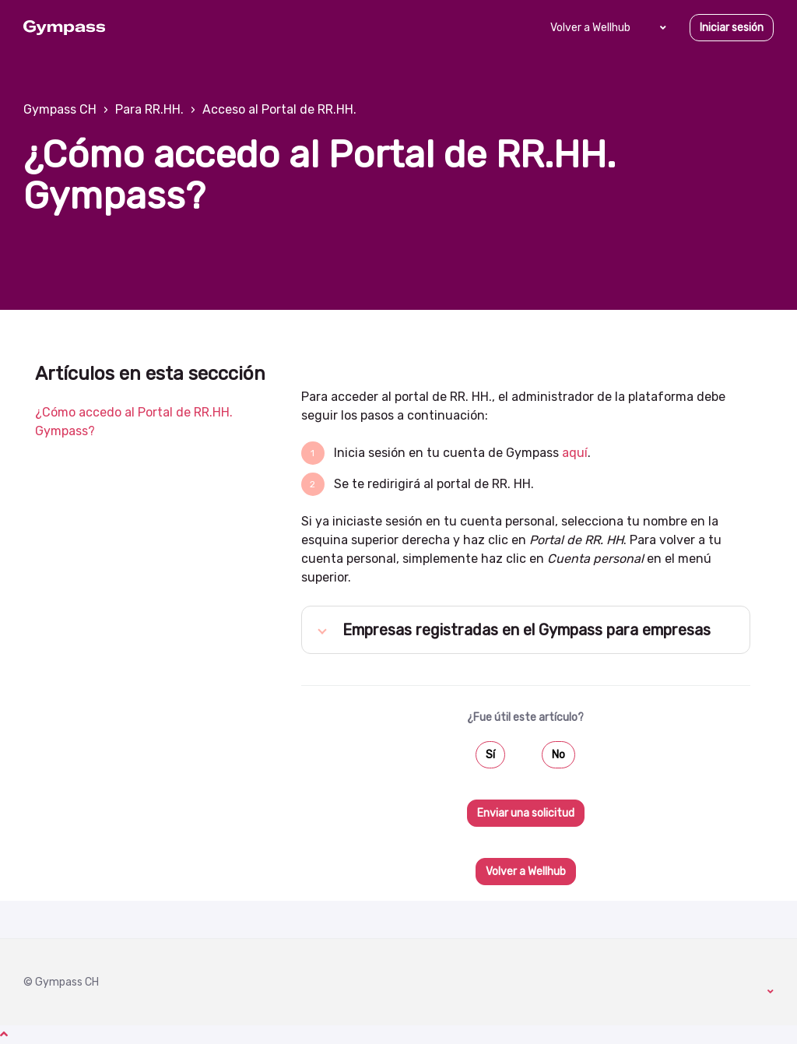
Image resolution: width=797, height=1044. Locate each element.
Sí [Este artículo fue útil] (490, 754)
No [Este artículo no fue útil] (558, 754)
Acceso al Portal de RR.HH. (279, 109)
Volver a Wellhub (590, 27)
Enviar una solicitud (525, 813)
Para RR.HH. (149, 109)
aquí (575, 452)
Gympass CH (60, 109)
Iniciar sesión (732, 27)
